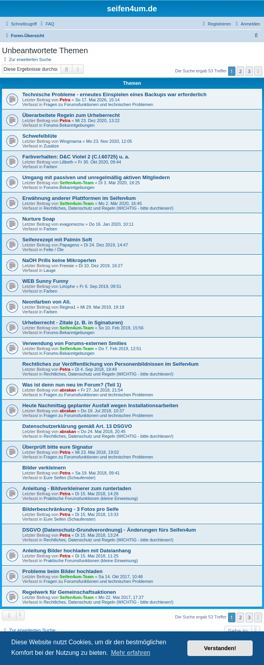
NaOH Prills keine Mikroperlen (59, 260)
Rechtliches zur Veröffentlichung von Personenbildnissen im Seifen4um (110, 364)
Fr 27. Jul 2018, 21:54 (102, 390)
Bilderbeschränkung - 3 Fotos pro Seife (70, 509)
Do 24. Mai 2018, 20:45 (103, 431)
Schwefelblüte (39, 136)
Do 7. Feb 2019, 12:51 (120, 348)
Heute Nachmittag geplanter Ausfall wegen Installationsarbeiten (100, 405)
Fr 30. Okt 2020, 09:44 (99, 162)
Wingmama (70, 141)
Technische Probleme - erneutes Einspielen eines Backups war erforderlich (114, 94)
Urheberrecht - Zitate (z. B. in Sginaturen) (72, 322)
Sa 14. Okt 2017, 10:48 (121, 576)
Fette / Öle (53, 249)
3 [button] (249, 71)
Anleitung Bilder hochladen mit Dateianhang (76, 551)
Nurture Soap (38, 219)
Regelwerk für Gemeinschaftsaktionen (69, 592)
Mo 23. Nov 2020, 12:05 (109, 141)
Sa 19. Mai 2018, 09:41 (97, 473)
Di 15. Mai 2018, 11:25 (97, 556)
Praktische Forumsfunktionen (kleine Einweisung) (90, 498)
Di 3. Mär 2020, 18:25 (119, 182)
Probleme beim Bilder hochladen (62, 571)
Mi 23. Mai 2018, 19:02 (97, 452)
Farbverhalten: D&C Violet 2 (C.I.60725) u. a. (75, 157)
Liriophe (67, 286)
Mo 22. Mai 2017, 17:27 (121, 597)
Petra (64, 99)
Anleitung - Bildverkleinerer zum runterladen (76, 488)
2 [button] (240, 71)
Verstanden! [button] (220, 648)
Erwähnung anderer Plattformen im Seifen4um (79, 198)
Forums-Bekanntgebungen (68, 125)
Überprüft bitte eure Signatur (57, 447)
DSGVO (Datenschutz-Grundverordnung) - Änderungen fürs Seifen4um (109, 530)
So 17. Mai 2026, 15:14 (97, 99)
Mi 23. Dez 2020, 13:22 (97, 120)
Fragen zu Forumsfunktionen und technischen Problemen (98, 104)
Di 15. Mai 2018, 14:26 (97, 493)
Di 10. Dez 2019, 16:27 (101, 265)
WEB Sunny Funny (45, 281)
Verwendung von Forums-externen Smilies (74, 343)
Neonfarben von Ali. (46, 302)
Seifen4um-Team (76, 182)
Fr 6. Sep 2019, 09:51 (100, 286)
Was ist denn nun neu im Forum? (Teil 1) (71, 385)
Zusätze (51, 146)
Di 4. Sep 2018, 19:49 (96, 369)
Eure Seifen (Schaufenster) (69, 477)
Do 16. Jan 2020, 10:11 (111, 224)
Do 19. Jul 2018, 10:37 (102, 410)
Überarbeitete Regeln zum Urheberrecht (71, 115)
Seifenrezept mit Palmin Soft (57, 240)
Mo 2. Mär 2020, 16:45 (120, 203)
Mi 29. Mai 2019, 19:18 (102, 307)
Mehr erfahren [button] (131, 652)
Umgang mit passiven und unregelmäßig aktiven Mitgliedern (96, 177)
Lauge (49, 270)
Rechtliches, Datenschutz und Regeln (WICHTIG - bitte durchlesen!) (108, 208)
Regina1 (67, 307)
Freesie (66, 265)
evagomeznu (71, 224)
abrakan (67, 390)
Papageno (69, 245)
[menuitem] (46, 24)
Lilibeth (66, 162)
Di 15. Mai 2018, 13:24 (97, 535)
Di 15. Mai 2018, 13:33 (97, 514)
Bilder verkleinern (44, 468)
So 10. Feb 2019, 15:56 (121, 327)
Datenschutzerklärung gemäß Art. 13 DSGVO (77, 426)
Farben (50, 166)
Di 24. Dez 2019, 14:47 (106, 245)
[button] (258, 71)
